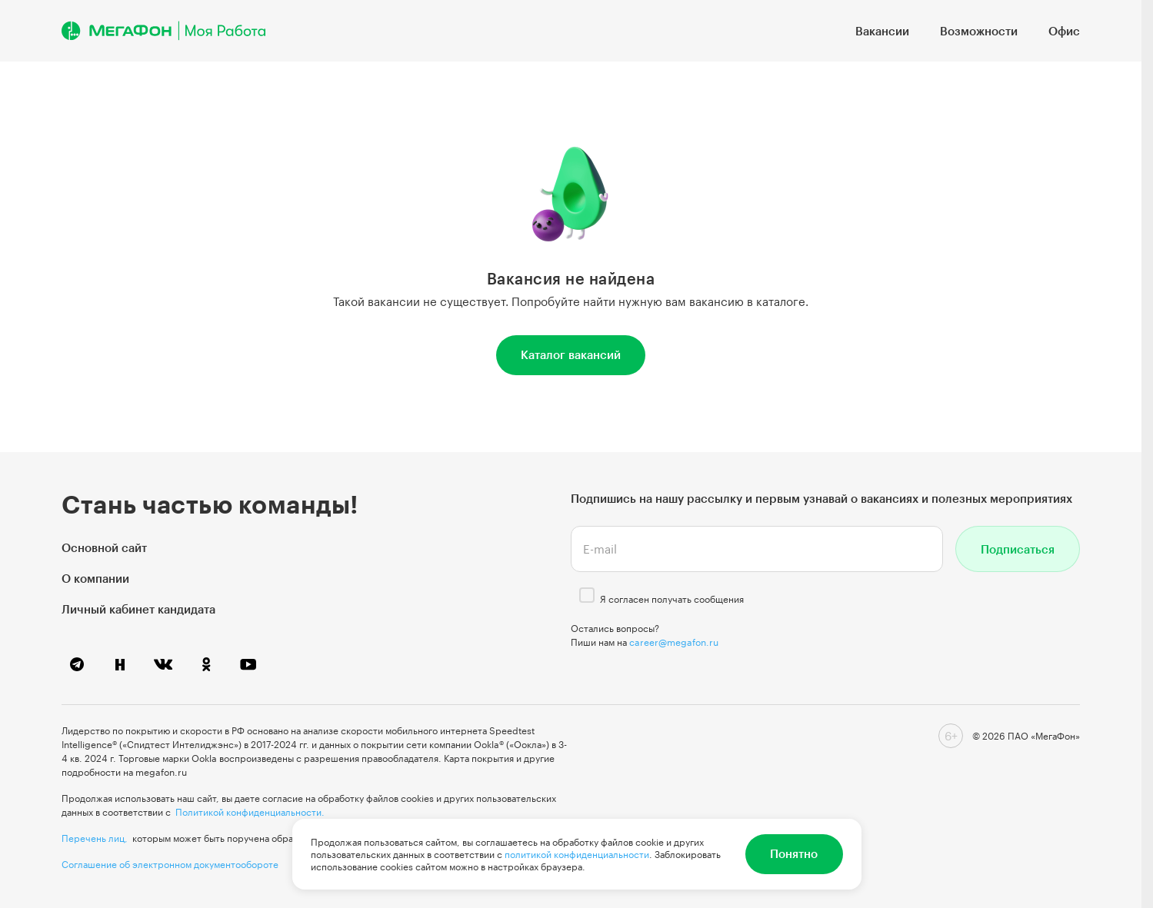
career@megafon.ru (673, 642)
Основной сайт (104, 547)
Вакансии (882, 31)
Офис (1064, 31)
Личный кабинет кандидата (138, 609)
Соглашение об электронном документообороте (170, 864)
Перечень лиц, (95, 838)
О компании (95, 578)
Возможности (979, 31)
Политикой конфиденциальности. (250, 812)
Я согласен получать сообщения (672, 599)
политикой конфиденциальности (577, 854)
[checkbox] (587, 595)
